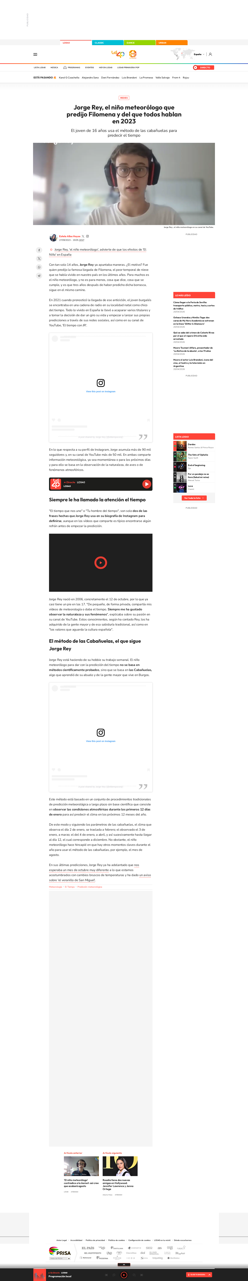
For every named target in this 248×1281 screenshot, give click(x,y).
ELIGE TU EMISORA (198, 1275)
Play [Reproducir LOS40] (124, 1275)
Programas (74, 67)
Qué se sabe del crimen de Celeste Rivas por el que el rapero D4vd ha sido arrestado (193, 335)
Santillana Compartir (135, 1248)
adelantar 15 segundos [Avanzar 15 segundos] (134, 1275)
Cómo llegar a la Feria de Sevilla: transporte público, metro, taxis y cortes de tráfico (193, 305)
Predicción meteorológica (90, 886)
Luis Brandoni (129, 77)
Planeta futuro (166, 1252)
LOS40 (66, 42)
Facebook (39, 250)
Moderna (101, 1257)
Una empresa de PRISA (59, 1250)
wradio (119, 1252)
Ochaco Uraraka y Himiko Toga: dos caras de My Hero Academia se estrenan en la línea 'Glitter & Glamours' (193, 320)
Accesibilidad (76, 1240)
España (197, 54)
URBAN (162, 42)
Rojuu (186, 77)
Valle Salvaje (162, 77)
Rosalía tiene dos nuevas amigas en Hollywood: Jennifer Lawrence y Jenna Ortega (118, 1184)
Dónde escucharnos (183, 1240)
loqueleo (158, 1257)
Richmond (86, 1257)
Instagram (105, 1206)
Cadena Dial (143, 1252)
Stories (143, 1206)
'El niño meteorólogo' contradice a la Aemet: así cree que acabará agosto (81, 1183)
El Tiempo (70, 886)
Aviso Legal (61, 1240)
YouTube (117, 1206)
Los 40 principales (103, 1248)
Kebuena (177, 1252)
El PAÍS (88, 1248)
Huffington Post (92, 1252)
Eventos (89, 67)
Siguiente (142, 1275)
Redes (124, 97)
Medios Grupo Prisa (59, 1258)
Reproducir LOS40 (146, 484)
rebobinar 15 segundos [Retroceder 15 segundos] (114, 1275)
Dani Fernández (110, 77)
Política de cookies (116, 1240)
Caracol (180, 1248)
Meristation (173, 1257)
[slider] (124, 1268)
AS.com (158, 1248)
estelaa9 (83, 236)
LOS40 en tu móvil (162, 1240)
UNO (109, 1252)
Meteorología (55, 886)
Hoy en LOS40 (105, 67)
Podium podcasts (117, 1257)
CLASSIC (99, 42)
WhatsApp (39, 267)
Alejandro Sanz (90, 77)
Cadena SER (148, 1248)
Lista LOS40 (40, 67)
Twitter (39, 259)
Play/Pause (100, 562)
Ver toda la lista (192, 498)
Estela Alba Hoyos (69, 236)
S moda (144, 1257)
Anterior (106, 1275)
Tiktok (111, 1206)
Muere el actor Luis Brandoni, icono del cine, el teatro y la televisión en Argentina (193, 363)
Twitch (136, 1206)
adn (169, 1248)
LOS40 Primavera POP (128, 67)
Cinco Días (131, 1252)
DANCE (131, 42)
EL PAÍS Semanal (154, 1252)
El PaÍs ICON (130, 1257)
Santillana (118, 1248)
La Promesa (146, 77)
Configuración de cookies (139, 1240)
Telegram (39, 276)
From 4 (176, 77)
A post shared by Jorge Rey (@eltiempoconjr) (100, 437)
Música (54, 67)
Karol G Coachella (69, 77)
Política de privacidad (95, 1240)
